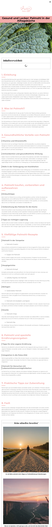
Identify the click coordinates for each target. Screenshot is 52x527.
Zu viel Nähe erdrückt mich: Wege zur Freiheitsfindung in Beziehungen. (26, 474)
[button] (50, 2)
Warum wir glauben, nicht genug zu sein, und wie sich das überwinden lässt (26, 526)
